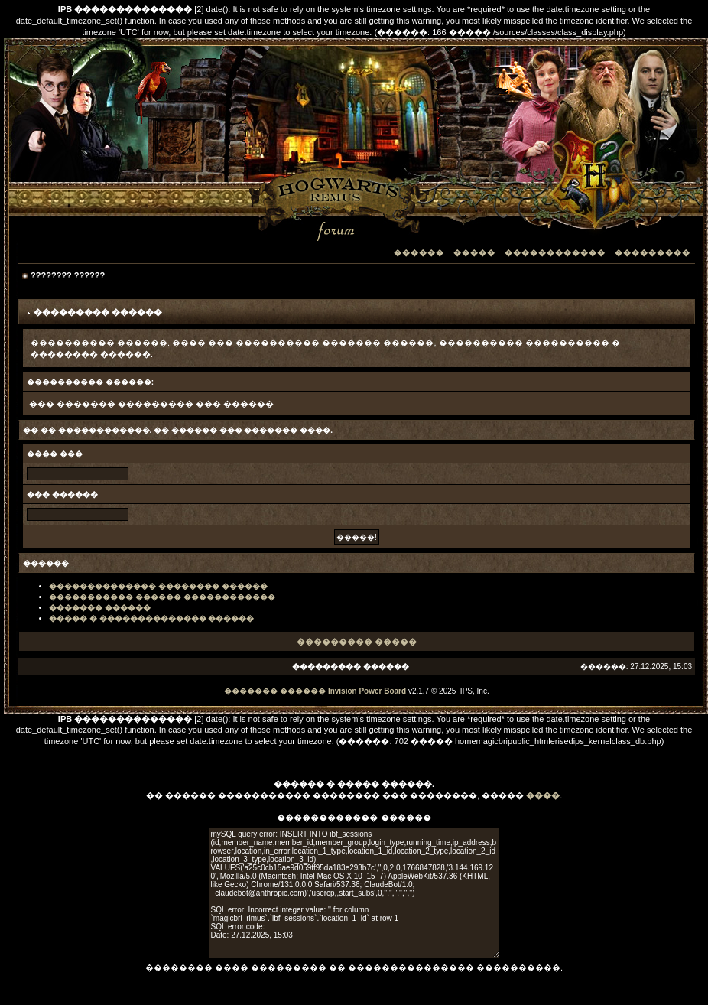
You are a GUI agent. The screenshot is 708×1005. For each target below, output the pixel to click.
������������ (555, 253)
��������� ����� (357, 641)
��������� (652, 253)
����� (474, 253)
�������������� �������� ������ (158, 586)
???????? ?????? (68, 275)
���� (543, 795)
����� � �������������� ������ (151, 618)
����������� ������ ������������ (162, 597)
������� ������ (100, 607)
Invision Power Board (367, 691)
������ (419, 253)
